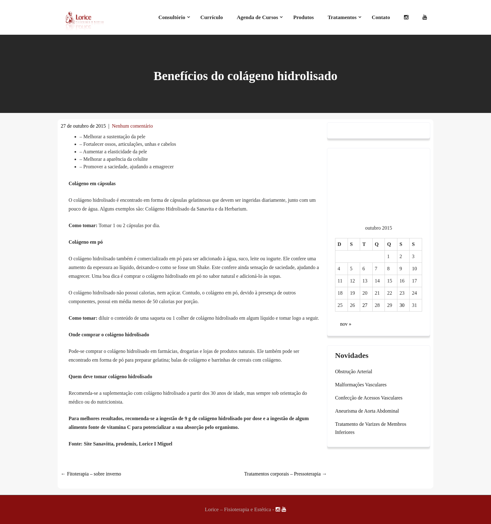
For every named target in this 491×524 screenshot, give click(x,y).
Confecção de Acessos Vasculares (368, 397)
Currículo (211, 17)
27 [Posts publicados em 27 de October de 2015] (364, 305)
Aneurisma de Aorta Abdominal (367, 411)
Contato (381, 17)
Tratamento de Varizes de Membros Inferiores (370, 428)
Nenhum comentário (132, 126)
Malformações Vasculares (361, 384)
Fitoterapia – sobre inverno (91, 473)
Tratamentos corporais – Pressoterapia (285, 473)
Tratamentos (342, 17)
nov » (345, 324)
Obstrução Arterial (353, 371)
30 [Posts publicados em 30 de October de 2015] (402, 305)
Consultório (171, 17)
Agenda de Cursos (257, 17)
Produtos (303, 17)
